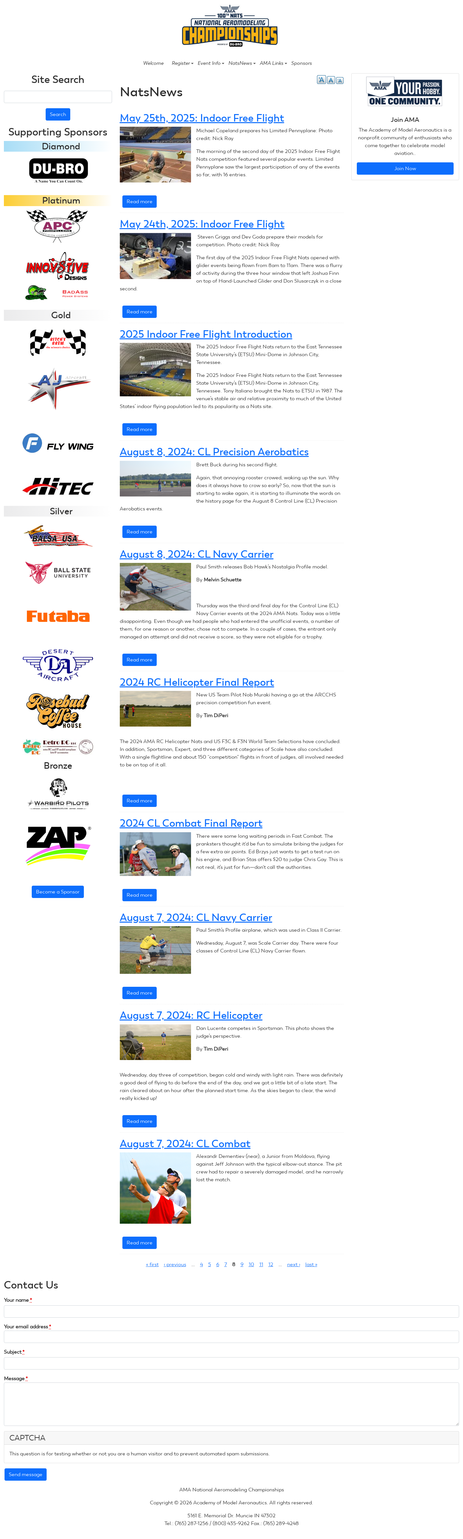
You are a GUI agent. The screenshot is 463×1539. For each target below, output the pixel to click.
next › (293, 1264)
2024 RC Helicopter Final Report (197, 682)
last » (311, 1264)
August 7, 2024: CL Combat (185, 1143)
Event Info (211, 63)
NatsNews (242, 63)
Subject (14, 1352)
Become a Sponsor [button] (58, 892)
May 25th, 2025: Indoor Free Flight (202, 118)
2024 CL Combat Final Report (191, 823)
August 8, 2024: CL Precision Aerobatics (214, 452)
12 (270, 1264)
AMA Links (273, 63)
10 (251, 1264)
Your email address (27, 1326)
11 (261, 1264)
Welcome (153, 63)
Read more (142, 203)
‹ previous (175, 1264)
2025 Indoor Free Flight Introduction (206, 334)
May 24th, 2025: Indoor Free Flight (202, 224)
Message (16, 1378)
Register (183, 63)
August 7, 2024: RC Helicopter (191, 1015)
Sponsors (301, 63)
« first (152, 1264)
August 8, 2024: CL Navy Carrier (197, 554)
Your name (18, 1300)
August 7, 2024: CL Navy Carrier (196, 917)
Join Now (405, 168)
